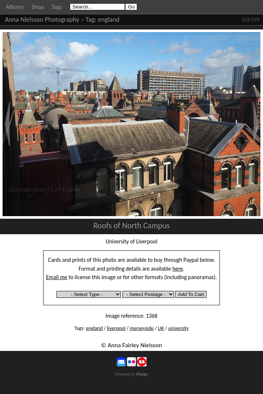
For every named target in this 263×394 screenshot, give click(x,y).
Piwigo (142, 374)
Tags (56, 6)
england (109, 19)
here (178, 268)
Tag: (91, 19)
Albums (15, 6)
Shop (38, 6)
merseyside (141, 328)
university (178, 328)
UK (161, 328)
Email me (57, 277)
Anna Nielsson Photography (42, 19)
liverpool (116, 328)
